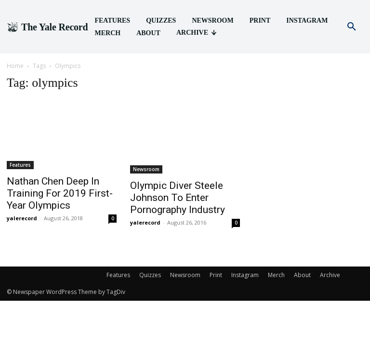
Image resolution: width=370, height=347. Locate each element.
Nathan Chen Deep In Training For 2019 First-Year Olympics (60, 193)
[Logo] (47, 27)
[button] (351, 27)
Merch (276, 275)
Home (15, 66)
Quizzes (150, 275)
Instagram (245, 275)
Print (216, 275)
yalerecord (22, 218)
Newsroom (146, 169)
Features (20, 164)
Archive (330, 275)
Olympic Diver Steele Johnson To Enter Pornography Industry (177, 197)
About (302, 275)
